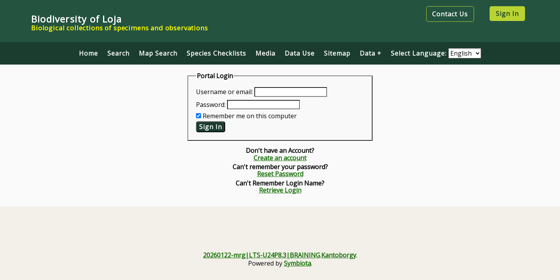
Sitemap (337, 53)
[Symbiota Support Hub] (436, 234)
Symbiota (297, 263)
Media (265, 53)
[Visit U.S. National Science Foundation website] (123, 234)
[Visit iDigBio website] (228, 234)
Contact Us (450, 14)
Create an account (280, 158)
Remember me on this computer (250, 116)
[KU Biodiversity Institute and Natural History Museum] (332, 234)
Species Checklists (216, 53)
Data (367, 53)
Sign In (507, 13)
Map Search (158, 53)
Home (88, 53)
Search (118, 53)
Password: (211, 104)
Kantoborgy (338, 255)
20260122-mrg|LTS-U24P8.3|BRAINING (261, 255)
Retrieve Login (280, 190)
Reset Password (280, 174)
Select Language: (419, 53)
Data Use (300, 53)
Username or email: (224, 92)
